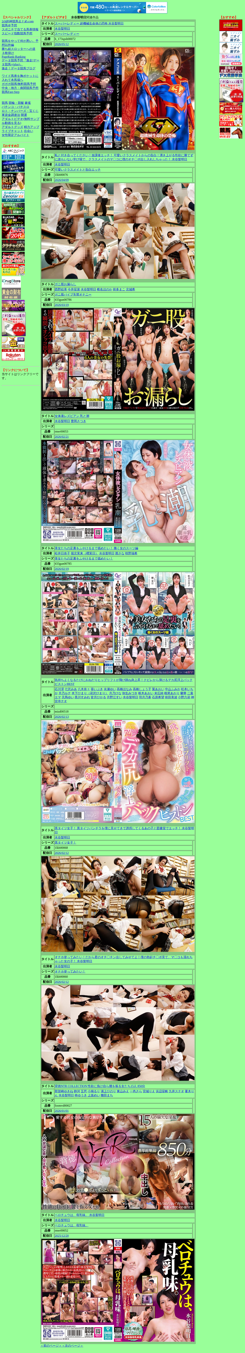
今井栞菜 (74, 289)
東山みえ (123, 1091)
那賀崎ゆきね (64, 1091)
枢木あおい (146, 693)
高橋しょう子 (142, 689)
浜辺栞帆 (162, 1091)
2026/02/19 (62, 568)
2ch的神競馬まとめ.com (18, 21)
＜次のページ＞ (72, 1345)
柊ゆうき (81, 1095)
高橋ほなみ (124, 689)
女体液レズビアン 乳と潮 (72, 416)
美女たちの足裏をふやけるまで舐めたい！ (84, 558)
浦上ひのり (108, 1091)
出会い (28, 131)
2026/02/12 (62, 852)
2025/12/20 (62, 1235)
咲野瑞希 (131, 553)
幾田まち (107, 1095)
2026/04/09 (62, 180)
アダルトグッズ (12, 127)
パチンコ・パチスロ (15, 106)
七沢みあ (71, 689)
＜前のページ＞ (51, 1345)
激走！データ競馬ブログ (18, 68)
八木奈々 (84, 689)
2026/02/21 (62, 436)
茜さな (119, 553)
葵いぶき (97, 689)
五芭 (84, 1091)
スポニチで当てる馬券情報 (20, 29)
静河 (77, 1091)
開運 (24, 114)
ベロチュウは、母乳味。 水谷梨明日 (80, 1215)
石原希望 (158, 697)
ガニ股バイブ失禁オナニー (73, 294)
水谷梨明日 (62, 28)
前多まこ (119, 289)
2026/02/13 (62, 716)
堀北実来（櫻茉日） (84, 553)
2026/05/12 (62, 44)
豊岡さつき (78, 421)
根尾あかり (172, 693)
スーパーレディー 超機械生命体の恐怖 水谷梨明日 (89, 23)
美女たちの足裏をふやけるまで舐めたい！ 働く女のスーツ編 (96, 548)
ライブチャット (12, 131)
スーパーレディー (67, 33)
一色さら (136, 1091)
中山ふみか (172, 689)
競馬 (5, 102)
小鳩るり (94, 1091)
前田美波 (171, 697)
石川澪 (59, 689)
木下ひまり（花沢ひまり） (90, 693)
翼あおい (158, 689)
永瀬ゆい (110, 689)
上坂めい (94, 1095)
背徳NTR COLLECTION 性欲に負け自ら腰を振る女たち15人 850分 (100, 1086)
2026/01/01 (62, 1110)
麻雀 (28, 102)
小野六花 (184, 697)
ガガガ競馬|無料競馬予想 (19, 84)
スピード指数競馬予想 (17, 33)
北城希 (130, 289)
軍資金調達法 (11, 114)
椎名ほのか (104, 289)
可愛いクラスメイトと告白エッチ (78, 169)
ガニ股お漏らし (65, 284)
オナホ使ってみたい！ (70, 971)
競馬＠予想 (9, 25)
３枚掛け (8, 53)
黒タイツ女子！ (65, 842)
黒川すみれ (82, 697)
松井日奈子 (62, 553)
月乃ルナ (65, 693)
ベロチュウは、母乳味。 (71, 1225)
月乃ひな (115, 693)
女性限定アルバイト (15, 135)
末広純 (158, 693)
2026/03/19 (62, 304)
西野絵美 (61, 289)
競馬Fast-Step (10, 92)
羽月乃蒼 (145, 697)
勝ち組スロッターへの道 (18, 49)
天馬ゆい (68, 697)
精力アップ (31, 127)
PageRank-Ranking (13, 56)
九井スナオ (176, 1091)
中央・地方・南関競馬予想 (20, 88)
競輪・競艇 (16, 102)
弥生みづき (129, 693)
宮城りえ (149, 1091)
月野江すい (114, 697)
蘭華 (183, 693)
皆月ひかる (98, 697)
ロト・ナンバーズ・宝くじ (20, 110)
